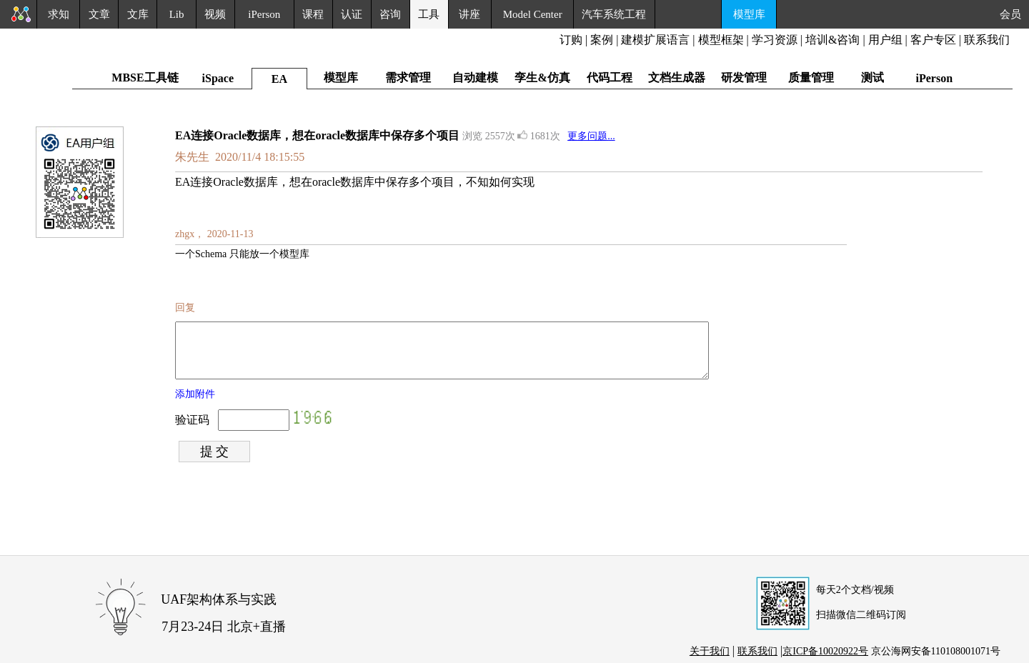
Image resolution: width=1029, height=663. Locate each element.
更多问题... (591, 136)
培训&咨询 (832, 40)
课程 (313, 14)
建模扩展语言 (655, 40)
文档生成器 (676, 77)
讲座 (469, 14)
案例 (601, 40)
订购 (571, 40)
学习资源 (774, 40)
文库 (138, 14)
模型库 (749, 14)
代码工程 (609, 77)
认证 (351, 14)
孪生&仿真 (542, 77)
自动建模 (475, 77)
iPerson (264, 14)
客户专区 (934, 40)
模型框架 (721, 40)
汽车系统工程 (614, 14)
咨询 (390, 14)
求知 (58, 14)
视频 (215, 14)
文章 (99, 14)
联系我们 (987, 40)
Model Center (532, 14)
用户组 (885, 40)
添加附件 (195, 404)
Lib (176, 14)
